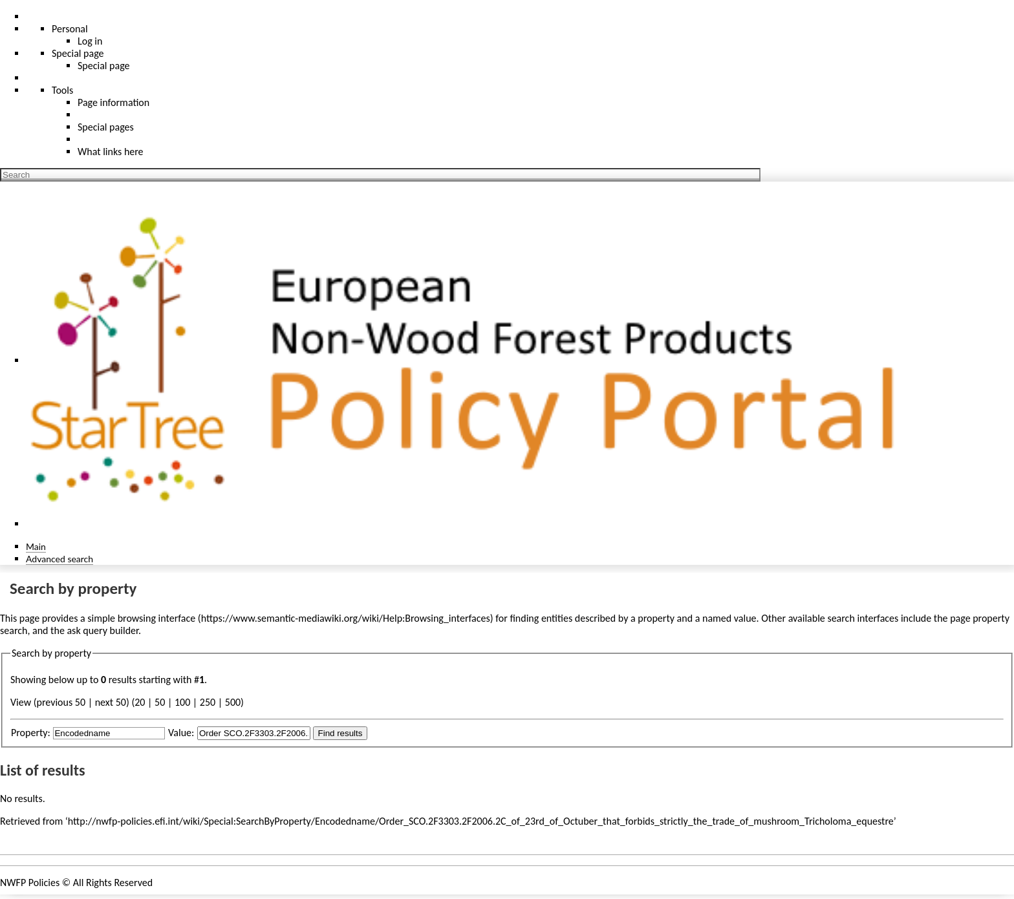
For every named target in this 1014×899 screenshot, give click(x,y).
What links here (111, 151)
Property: (30, 732)
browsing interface (157, 618)
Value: (181, 732)
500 (233, 702)
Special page (104, 65)
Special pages (106, 127)
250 (207, 702)
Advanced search (59, 558)
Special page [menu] (78, 53)
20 (140, 702)
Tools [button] (62, 90)
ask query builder (102, 630)
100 (182, 702)
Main (36, 546)
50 (160, 702)
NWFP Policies (29, 882)
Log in (90, 41)
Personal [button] (70, 29)
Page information (113, 102)
